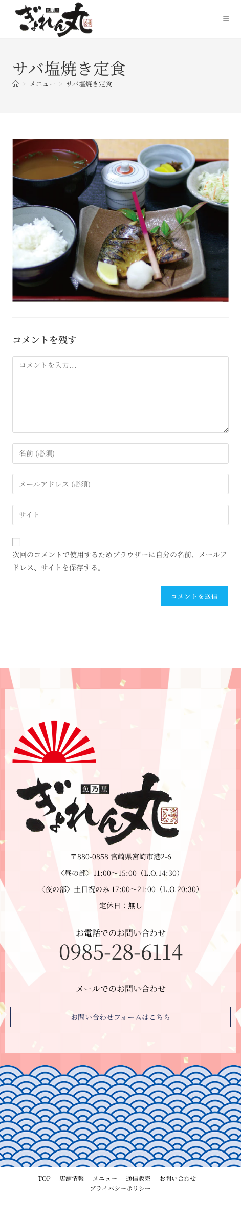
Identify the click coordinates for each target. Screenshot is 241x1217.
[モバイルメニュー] (226, 19)
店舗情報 (71, 1177)
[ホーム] (15, 84)
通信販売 (138, 1177)
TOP (44, 1177)
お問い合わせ (177, 1177)
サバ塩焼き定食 (89, 84)
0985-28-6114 (121, 950)
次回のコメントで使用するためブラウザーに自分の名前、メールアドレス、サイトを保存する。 (119, 560)
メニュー (105, 1177)
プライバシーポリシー (120, 1188)
